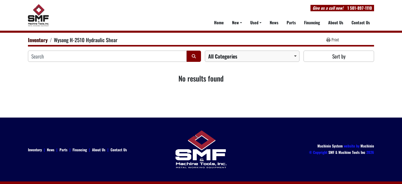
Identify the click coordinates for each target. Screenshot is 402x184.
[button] (237, 22)
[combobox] (252, 56)
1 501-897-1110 (359, 8)
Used (254, 22)
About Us (335, 22)
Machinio (367, 145)
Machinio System (330, 145)
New (235, 22)
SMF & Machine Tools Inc (346, 152)
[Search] (107, 56)
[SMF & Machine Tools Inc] (201, 149)
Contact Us (360, 22)
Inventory (35, 149)
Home (219, 22)
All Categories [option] (222, 56)
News (274, 22)
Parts (291, 22)
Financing (312, 22)
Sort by (339, 56)
